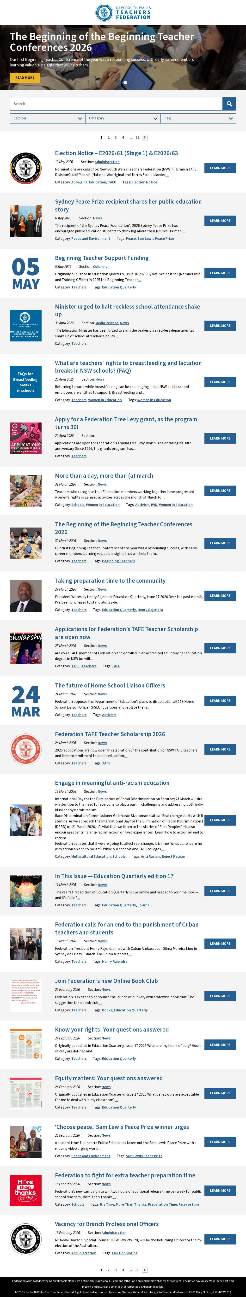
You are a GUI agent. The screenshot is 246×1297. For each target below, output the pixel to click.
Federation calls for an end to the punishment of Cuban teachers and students (127, 929)
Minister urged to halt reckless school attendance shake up (127, 311)
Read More (24, 77)
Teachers (78, 287)
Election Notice (144, 182)
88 (137, 137)
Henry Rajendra (150, 609)
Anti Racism (150, 856)
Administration (107, 161)
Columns (100, 266)
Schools (77, 504)
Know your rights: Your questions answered (112, 1030)
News (97, 218)
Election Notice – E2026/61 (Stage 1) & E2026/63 (116, 153)
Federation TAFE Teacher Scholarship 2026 (110, 734)
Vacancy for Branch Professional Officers (107, 1224)
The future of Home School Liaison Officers (110, 685)
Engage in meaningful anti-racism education (113, 783)
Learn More (220, 168)
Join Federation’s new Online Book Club (106, 981)
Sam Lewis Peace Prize (155, 238)
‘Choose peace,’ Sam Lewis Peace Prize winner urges (122, 1127)
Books (107, 1010)
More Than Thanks (131, 1204)
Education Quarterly (119, 287)
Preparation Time (162, 1204)
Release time (188, 1204)
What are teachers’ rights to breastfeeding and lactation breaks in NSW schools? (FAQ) (128, 367)
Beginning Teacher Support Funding (102, 258)
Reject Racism (173, 856)
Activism (142, 504)
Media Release (106, 323)
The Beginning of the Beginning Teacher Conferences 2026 (123, 528)
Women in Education (105, 400)
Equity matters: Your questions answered (109, 1078)
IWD (154, 504)
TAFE (112, 182)
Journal (144, 905)
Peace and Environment (90, 238)
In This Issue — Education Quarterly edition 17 (114, 876)
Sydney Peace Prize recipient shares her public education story (128, 206)
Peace (131, 238)
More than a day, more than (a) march (104, 476)
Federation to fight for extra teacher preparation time (125, 1175)
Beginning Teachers (118, 561)
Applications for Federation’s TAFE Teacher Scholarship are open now (126, 633)
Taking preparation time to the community (110, 581)
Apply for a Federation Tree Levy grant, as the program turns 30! (126, 423)
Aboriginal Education (88, 182)
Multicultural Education (91, 856)
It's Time (107, 1204)
